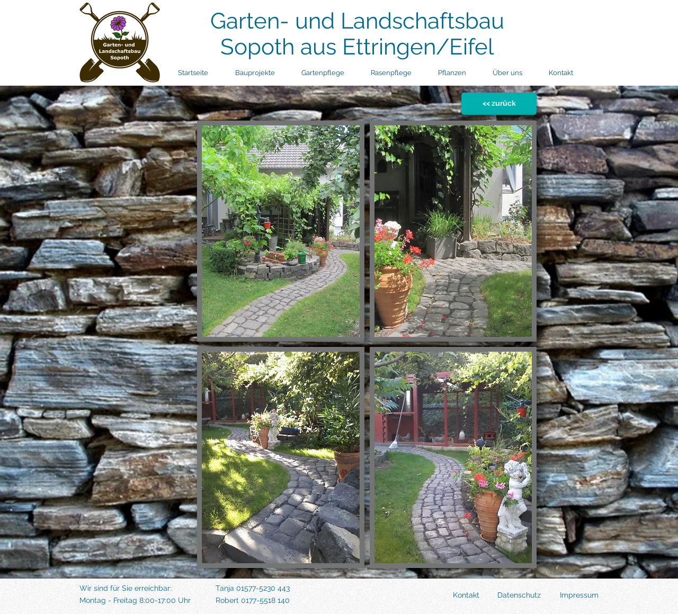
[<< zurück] (499, 104)
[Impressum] (571, 595)
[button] (280, 231)
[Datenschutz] (511, 595)
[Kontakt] (447, 595)
